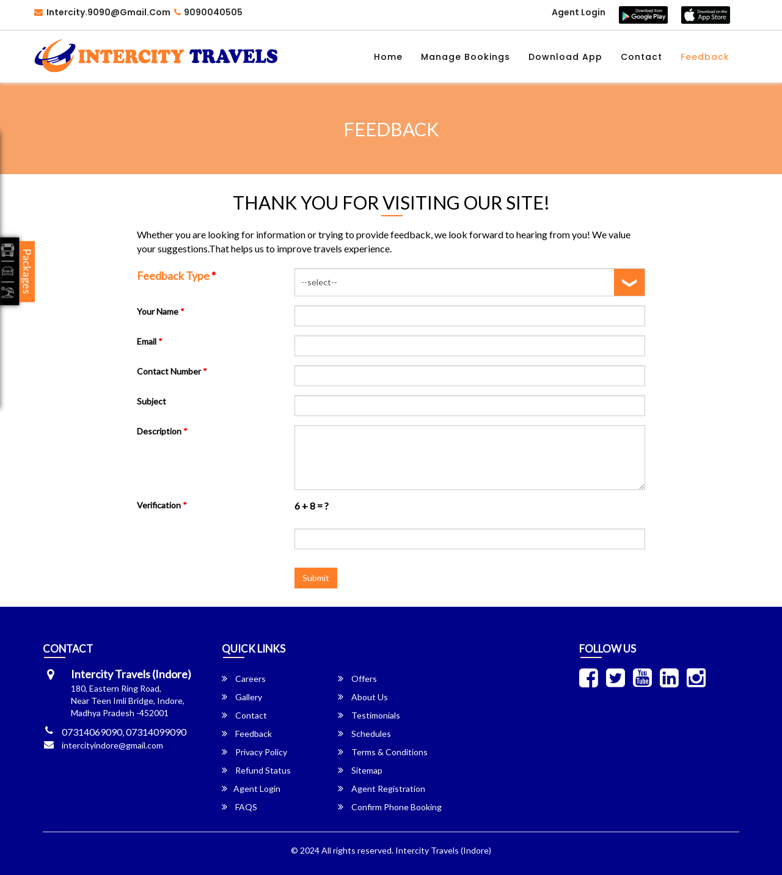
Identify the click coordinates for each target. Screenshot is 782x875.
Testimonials (369, 715)
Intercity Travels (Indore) (443, 850)
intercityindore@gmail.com (112, 745)
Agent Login (578, 12)
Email (150, 341)
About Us (363, 697)
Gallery (242, 697)
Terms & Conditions (383, 752)
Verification (162, 505)
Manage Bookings (465, 57)
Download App (565, 57)
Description (162, 431)
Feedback (705, 57)
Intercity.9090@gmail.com (102, 12)
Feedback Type (176, 275)
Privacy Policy (254, 752)
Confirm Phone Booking (390, 807)
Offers (357, 678)
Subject (151, 401)
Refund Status (256, 770)
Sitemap (360, 770)
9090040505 (208, 12)
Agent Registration (381, 788)
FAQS (239, 807)
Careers (244, 678)
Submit (315, 578)
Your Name (161, 311)
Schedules (364, 733)
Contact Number (172, 371)
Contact (641, 57)
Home (388, 57)
